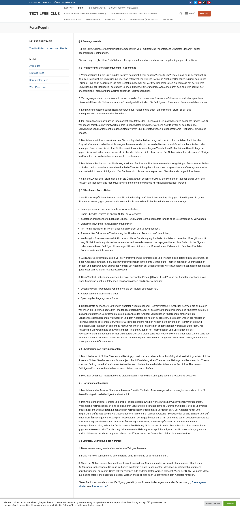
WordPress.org (37, 87)
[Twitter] (195, 2)
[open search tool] (181, 13)
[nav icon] (190, 14)
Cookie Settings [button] (213, 504)
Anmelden (34, 65)
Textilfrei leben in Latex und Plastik (48, 48)
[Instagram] (204, 2)
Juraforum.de (99, 486)
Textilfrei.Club (44, 13)
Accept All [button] (229, 504)
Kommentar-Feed (38, 80)
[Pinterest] (209, 2)
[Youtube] (200, 2)
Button (204, 13)
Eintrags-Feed (36, 72)
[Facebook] (191, 2)
